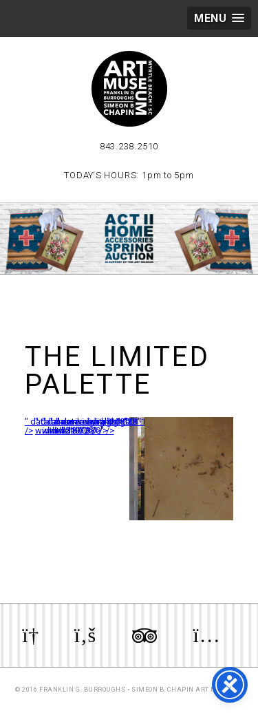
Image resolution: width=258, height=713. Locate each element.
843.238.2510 (129, 146)
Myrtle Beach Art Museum (129, 89)
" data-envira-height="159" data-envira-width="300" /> (132, 426)
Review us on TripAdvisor (144, 635)
